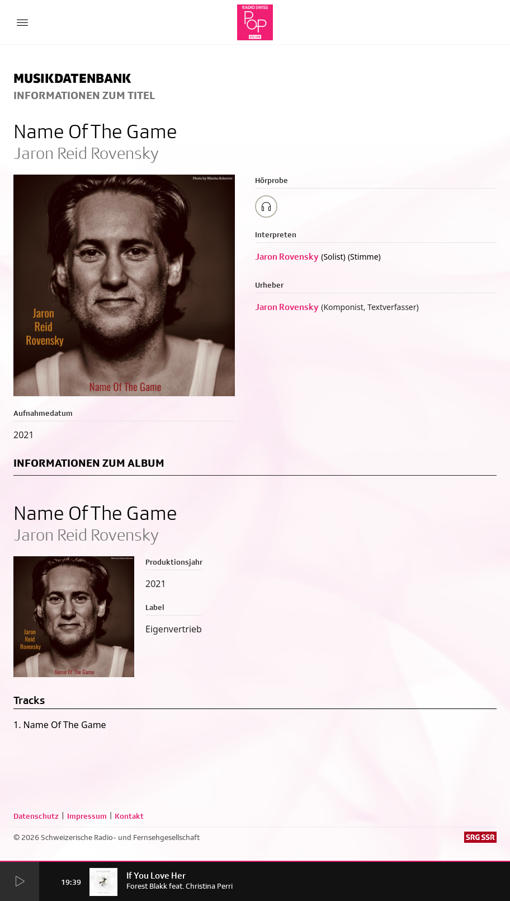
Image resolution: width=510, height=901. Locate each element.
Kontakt (129, 816)
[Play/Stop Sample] (266, 206)
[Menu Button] (22, 22)
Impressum (87, 816)
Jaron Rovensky (287, 256)
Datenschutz (36, 816)
